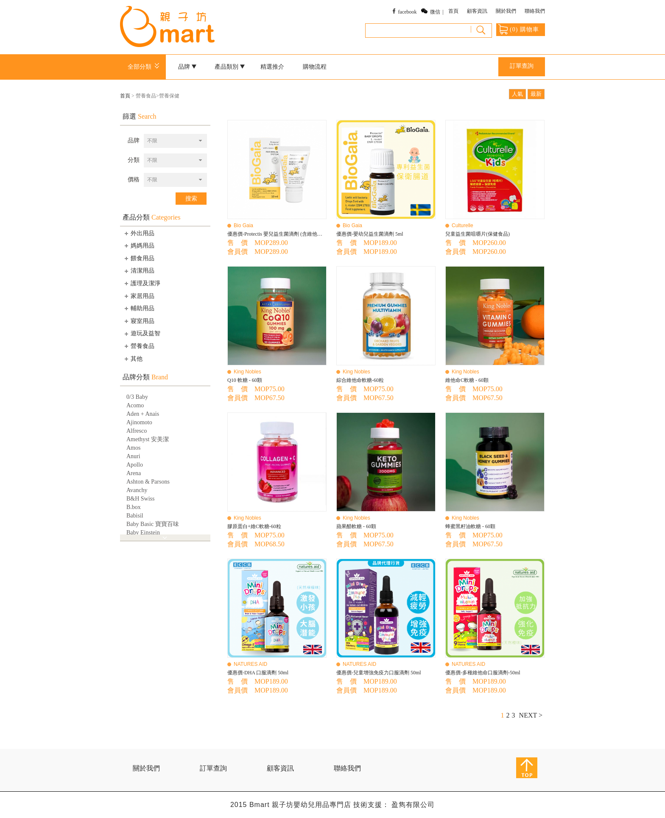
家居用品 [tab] (138, 295)
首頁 (453, 11)
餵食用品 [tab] (138, 258)
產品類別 (230, 67)
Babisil (134, 515)
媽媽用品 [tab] (138, 245)
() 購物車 (518, 29)
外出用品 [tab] (138, 233)
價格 (134, 179)
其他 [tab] (132, 358)
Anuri (133, 456)
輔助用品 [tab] (138, 308)
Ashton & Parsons (148, 482)
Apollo (134, 465)
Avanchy (137, 490)
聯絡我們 (535, 11)
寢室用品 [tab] (138, 320)
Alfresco (136, 431)
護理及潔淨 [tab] (141, 283)
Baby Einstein (143, 532)
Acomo (135, 405)
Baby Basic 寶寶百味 (152, 524)
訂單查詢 (522, 66)
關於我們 (506, 11)
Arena (133, 473)
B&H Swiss (140, 498)
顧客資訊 (477, 11)
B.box (133, 507)
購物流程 (315, 67)
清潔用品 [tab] (138, 270)
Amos (133, 448)
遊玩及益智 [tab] (141, 333)
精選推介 (272, 67)
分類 (134, 160)
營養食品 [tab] (138, 345)
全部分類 (145, 67)
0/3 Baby (137, 397)
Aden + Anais (142, 414)
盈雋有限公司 (413, 804)
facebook (407, 12)
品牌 (187, 67)
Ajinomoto (139, 422)
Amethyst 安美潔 (147, 439)
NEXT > (530, 715)
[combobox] (175, 141)
